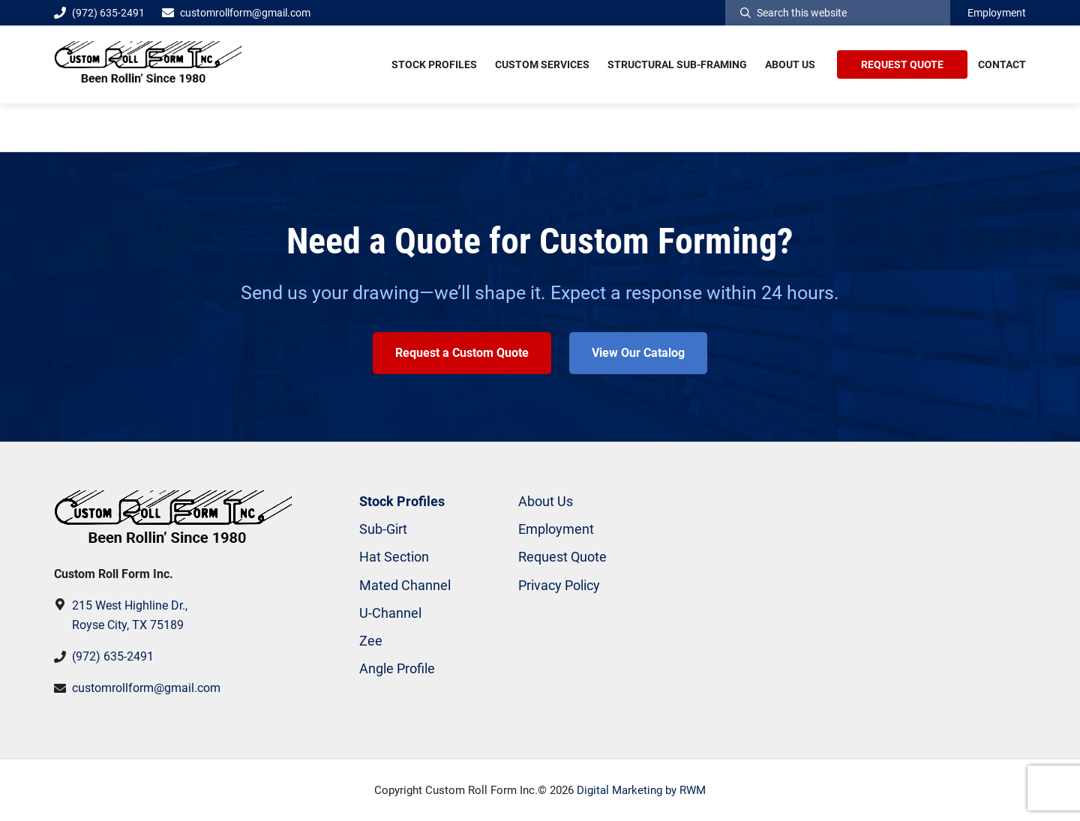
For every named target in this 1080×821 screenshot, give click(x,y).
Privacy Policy (559, 585)
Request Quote (562, 557)
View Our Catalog (638, 353)
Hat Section (394, 557)
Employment (997, 13)
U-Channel (390, 613)
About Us (545, 501)
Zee (370, 641)
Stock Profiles (402, 501)
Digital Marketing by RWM (641, 790)
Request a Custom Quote (462, 353)
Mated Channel (405, 585)
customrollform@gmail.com (245, 13)
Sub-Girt (383, 529)
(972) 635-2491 (99, 13)
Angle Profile (397, 668)
